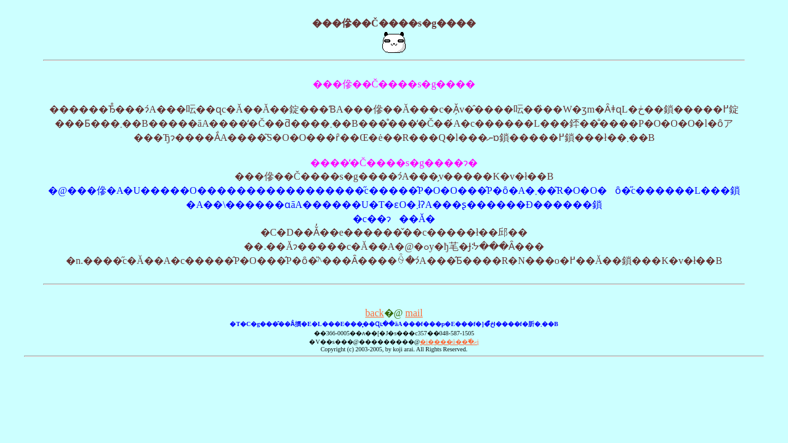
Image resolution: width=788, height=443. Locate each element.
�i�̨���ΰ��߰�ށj (449, 341)
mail (413, 313)
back (374, 313)
